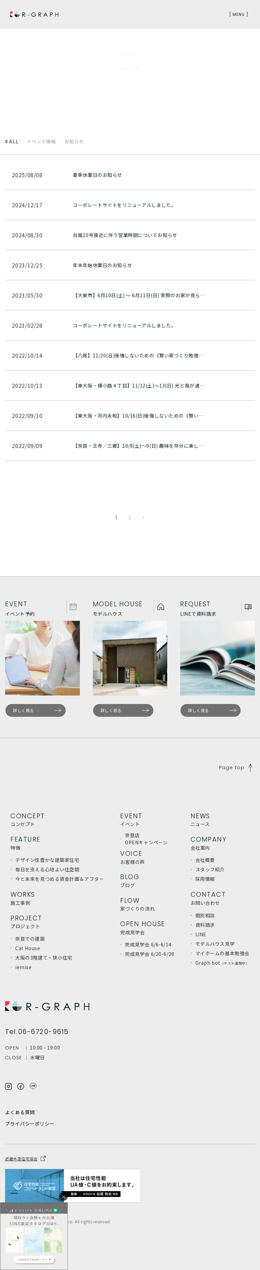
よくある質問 (20, 1112)
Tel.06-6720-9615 (37, 1031)
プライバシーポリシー (30, 1123)
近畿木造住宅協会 (21, 1158)
